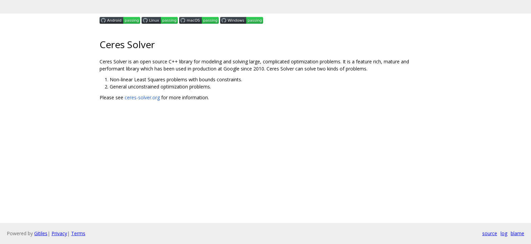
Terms (78, 233)
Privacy (59, 233)
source (489, 233)
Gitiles (40, 233)
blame (517, 233)
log (504, 233)
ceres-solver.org (142, 97)
